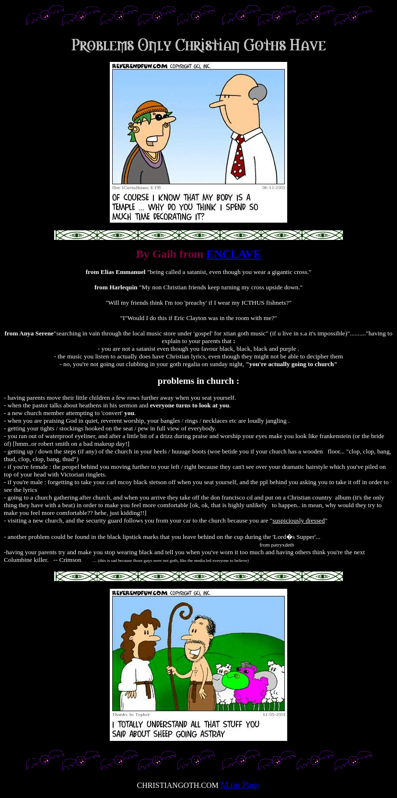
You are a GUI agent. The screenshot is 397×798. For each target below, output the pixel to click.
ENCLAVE (233, 254)
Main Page (240, 785)
